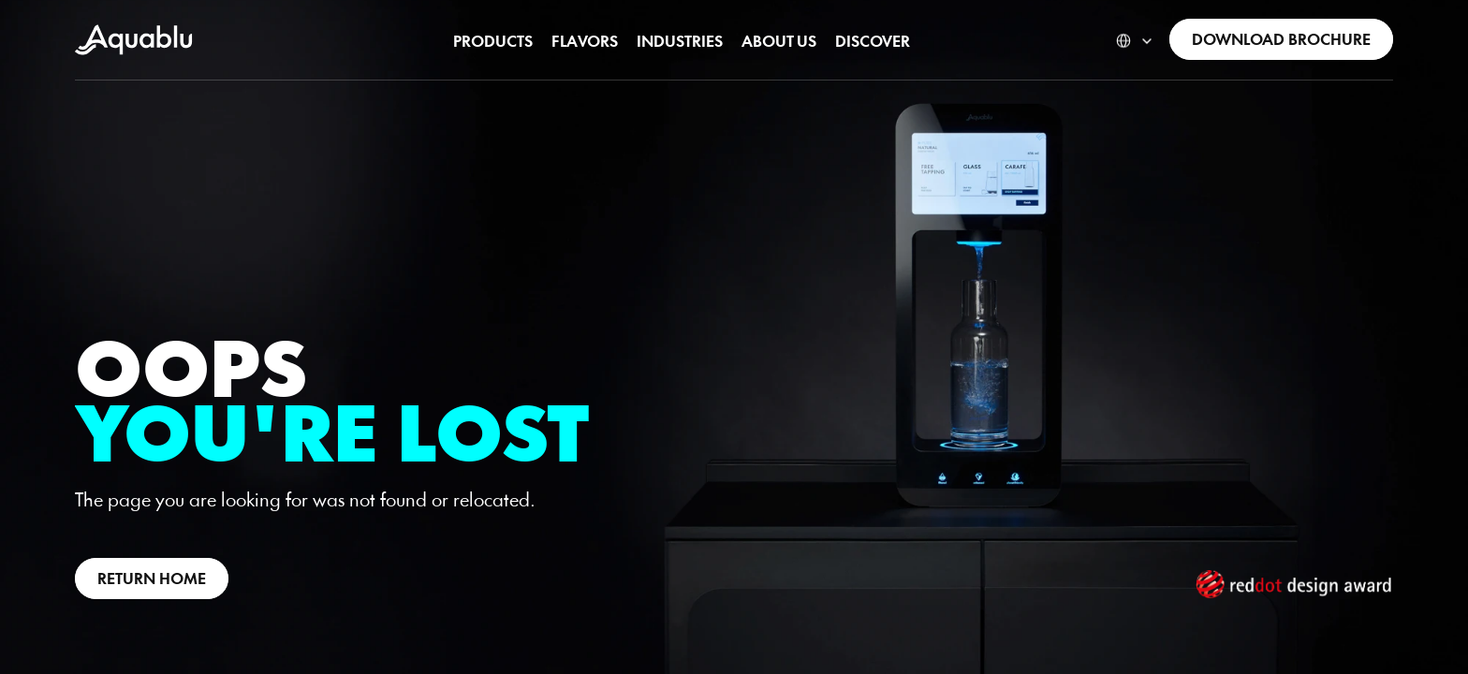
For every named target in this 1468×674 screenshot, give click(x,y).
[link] (134, 39)
